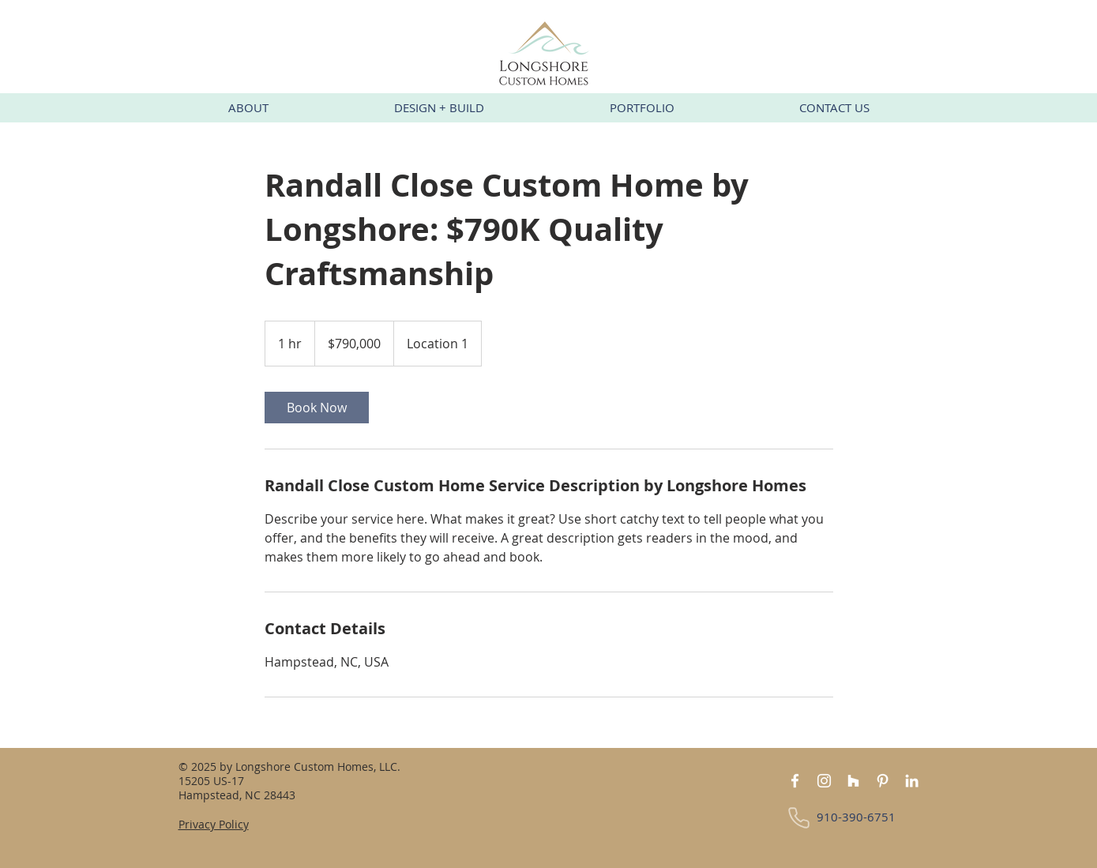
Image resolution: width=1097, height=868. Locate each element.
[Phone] (799, 817)
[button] (249, 108)
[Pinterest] (882, 781)
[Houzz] (853, 781)
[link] (317, 407)
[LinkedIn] (912, 781)
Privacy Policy (213, 824)
